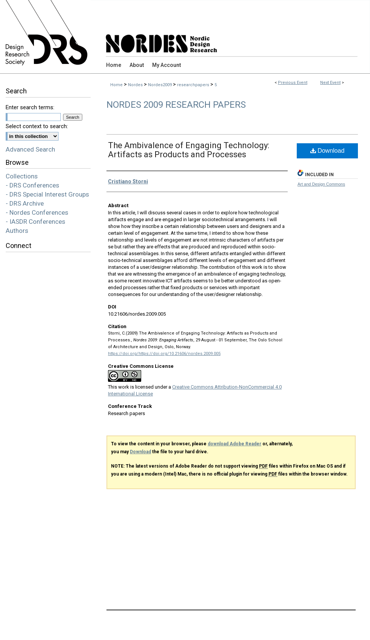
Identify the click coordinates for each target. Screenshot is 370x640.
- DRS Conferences (32, 185)
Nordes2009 (160, 84)
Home (116, 84)
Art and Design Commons (321, 184)
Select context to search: (37, 126)
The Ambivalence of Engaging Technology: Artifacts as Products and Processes (188, 150)
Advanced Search (30, 149)
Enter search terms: (30, 107)
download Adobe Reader (234, 443)
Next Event (330, 82)
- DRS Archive (25, 203)
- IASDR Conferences (35, 221)
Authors (17, 230)
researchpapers (193, 84)
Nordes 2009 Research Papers (176, 104)
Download (327, 150)
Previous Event (292, 82)
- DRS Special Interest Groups (47, 194)
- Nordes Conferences (37, 212)
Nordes (136, 84)
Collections (22, 176)
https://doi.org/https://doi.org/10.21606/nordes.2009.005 (164, 353)
